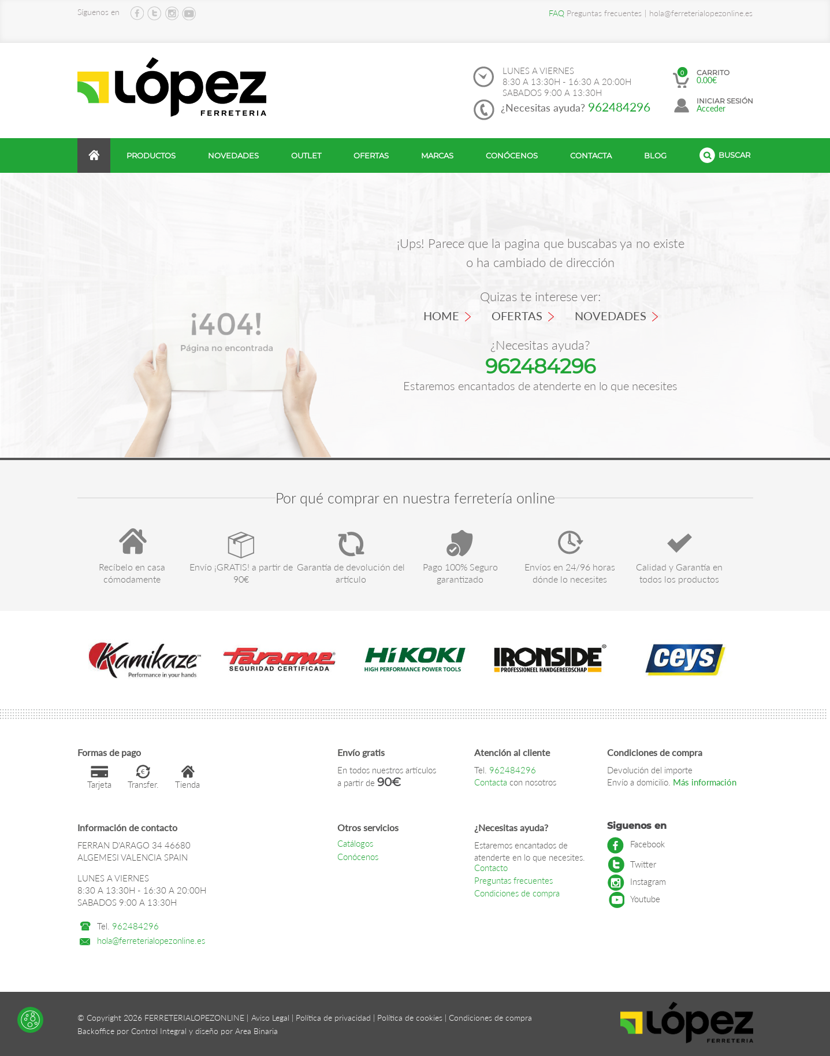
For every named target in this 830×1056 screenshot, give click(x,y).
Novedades (233, 155)
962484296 (619, 106)
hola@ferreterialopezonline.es (701, 13)
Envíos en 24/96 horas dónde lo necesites (569, 572)
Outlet (306, 155)
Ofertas (371, 155)
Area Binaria (256, 1031)
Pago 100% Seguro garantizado (460, 572)
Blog (655, 155)
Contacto (491, 867)
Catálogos (355, 843)
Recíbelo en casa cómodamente (132, 572)
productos (151, 155)
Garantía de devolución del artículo (351, 572)
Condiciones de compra (517, 893)
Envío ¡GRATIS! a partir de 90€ (241, 572)
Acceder (711, 108)
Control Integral (159, 1031)
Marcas (437, 155)
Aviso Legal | (272, 1017)
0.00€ (707, 80)
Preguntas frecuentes (595, 13)
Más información (703, 782)
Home (447, 316)
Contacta (591, 155)
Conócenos (512, 155)
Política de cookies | (411, 1017)
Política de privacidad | (335, 1017)
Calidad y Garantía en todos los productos (679, 572)
